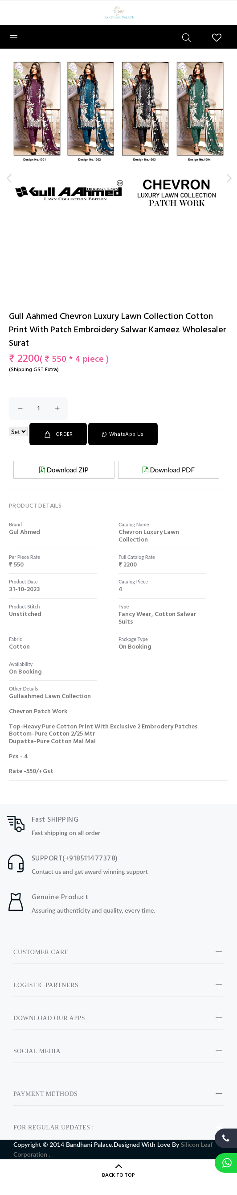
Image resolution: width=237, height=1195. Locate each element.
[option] (118, 137)
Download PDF (169, 470)
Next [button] (228, 178)
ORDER (58, 434)
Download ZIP (64, 470)
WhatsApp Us (122, 434)
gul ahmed (24, 532)
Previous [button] (8, 178)
